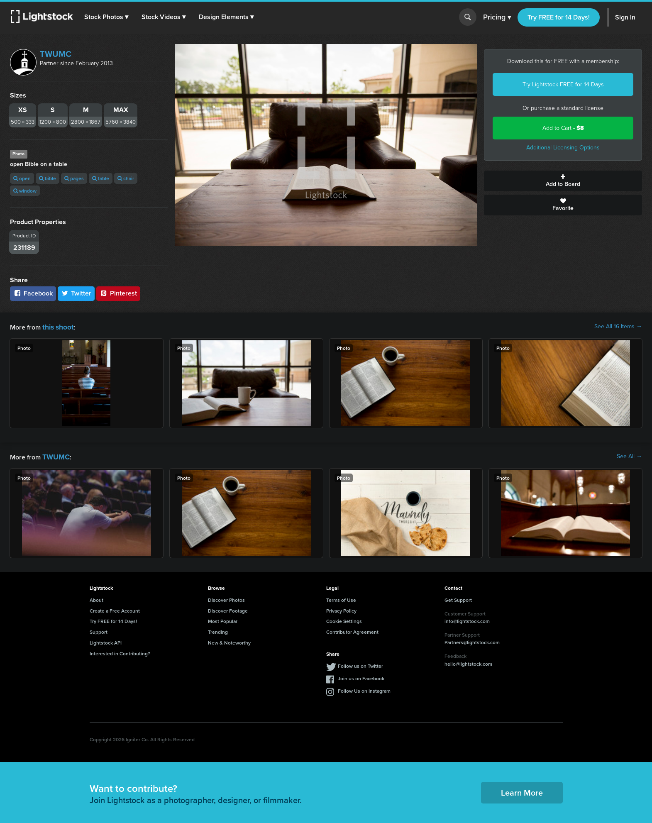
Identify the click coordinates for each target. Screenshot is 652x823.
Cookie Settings (344, 619)
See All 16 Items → (618, 326)
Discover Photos (226, 598)
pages (74, 178)
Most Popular (222, 619)
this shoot (56, 326)
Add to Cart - (563, 128)
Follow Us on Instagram (364, 689)
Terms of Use (341, 598)
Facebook (33, 293)
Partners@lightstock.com (472, 640)
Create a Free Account (115, 609)
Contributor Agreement (352, 630)
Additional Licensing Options (563, 147)
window (25, 190)
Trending (218, 630)
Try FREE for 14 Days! (558, 17)
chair (125, 178)
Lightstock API (106, 641)
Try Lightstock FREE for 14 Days (563, 84)
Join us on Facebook (361, 676)
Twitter (76, 293)
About (96, 598)
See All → (629, 456)
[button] (107, 17)
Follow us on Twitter (360, 664)
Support (98, 630)
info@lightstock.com (467, 619)
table (100, 178)
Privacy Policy (341, 609)
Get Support (458, 598)
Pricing (497, 17)
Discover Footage (228, 609)
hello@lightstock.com (468, 662)
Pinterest (118, 293)
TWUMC (55, 54)
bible (47, 178)
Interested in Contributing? (120, 651)
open (22, 178)
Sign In (625, 17)
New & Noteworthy (229, 641)
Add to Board (563, 181)
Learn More (522, 791)
